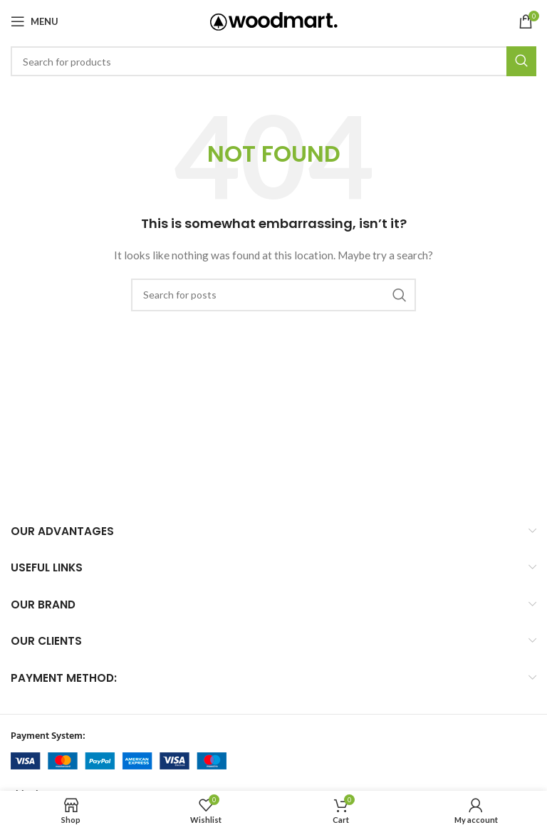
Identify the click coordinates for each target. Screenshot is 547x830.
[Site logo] (274, 20)
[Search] (273, 61)
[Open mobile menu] (35, 21)
